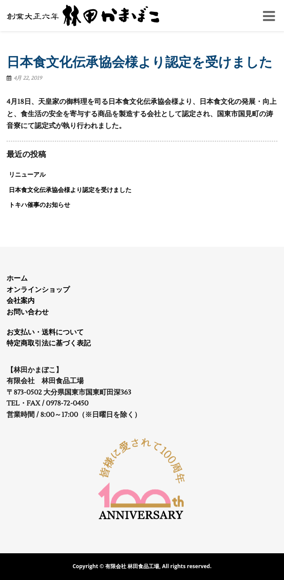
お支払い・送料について (45, 332)
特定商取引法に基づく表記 (49, 343)
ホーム (17, 278)
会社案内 (21, 300)
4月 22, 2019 (28, 78)
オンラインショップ (38, 289)
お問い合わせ (28, 312)
